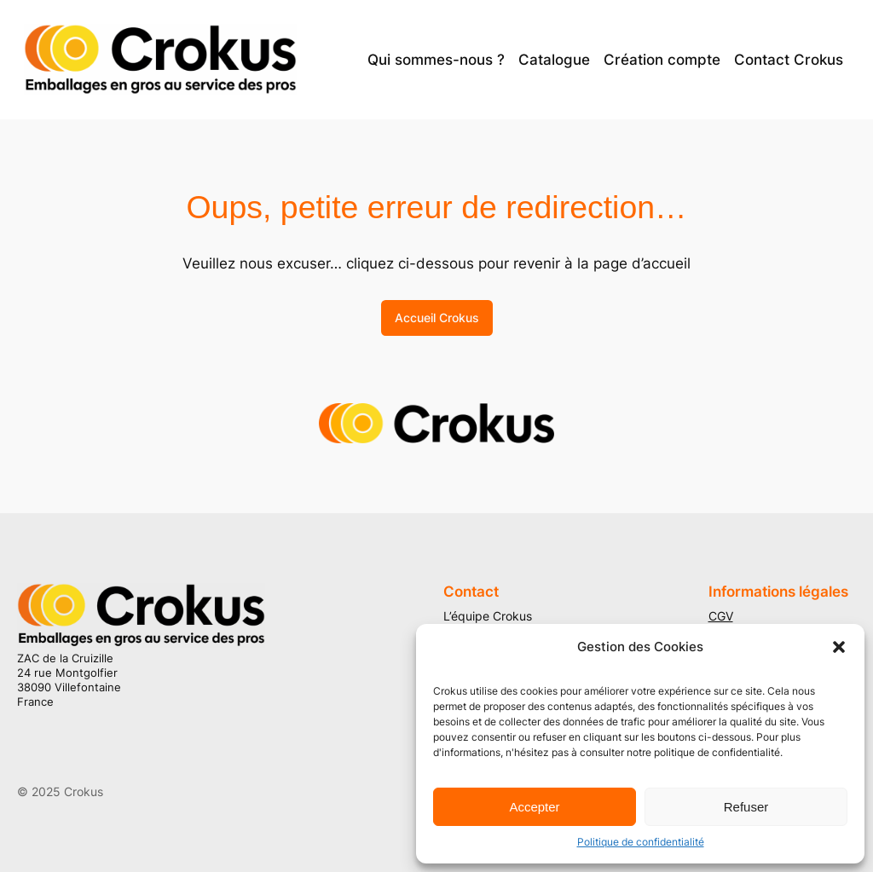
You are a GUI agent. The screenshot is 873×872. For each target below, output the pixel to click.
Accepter (534, 807)
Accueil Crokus (437, 317)
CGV (720, 616)
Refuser (746, 807)
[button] (838, 646)
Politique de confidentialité (640, 841)
